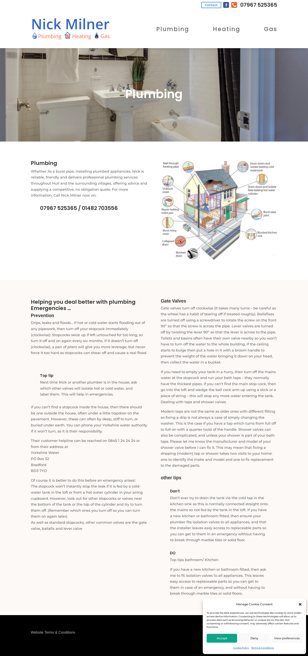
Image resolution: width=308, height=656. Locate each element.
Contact (211, 5)
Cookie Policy (241, 647)
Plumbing (172, 29)
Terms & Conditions (262, 647)
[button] (300, 604)
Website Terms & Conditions (53, 632)
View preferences (287, 638)
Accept (222, 638)
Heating (226, 29)
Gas (270, 29)
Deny (254, 638)
